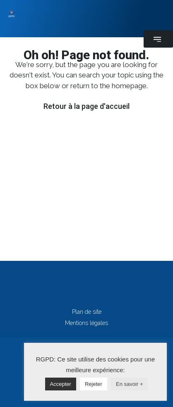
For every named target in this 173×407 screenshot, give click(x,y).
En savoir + (129, 384)
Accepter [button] (60, 384)
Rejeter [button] (93, 384)
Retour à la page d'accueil (86, 106)
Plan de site (86, 311)
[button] (158, 39)
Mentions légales (86, 323)
